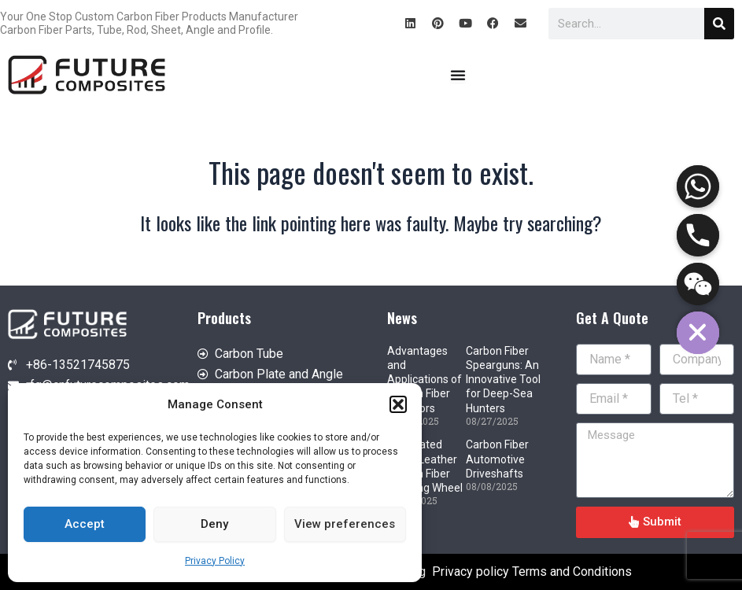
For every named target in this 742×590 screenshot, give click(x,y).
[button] (398, 404)
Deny (214, 524)
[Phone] (698, 235)
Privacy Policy (215, 560)
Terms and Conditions (572, 571)
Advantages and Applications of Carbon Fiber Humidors (424, 380)
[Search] (719, 23)
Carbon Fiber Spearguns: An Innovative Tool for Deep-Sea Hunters (503, 380)
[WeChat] (698, 284)
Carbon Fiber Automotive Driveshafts (497, 458)
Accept (85, 524)
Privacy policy (470, 571)
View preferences (344, 524)
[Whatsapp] (698, 186)
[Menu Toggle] (458, 75)
